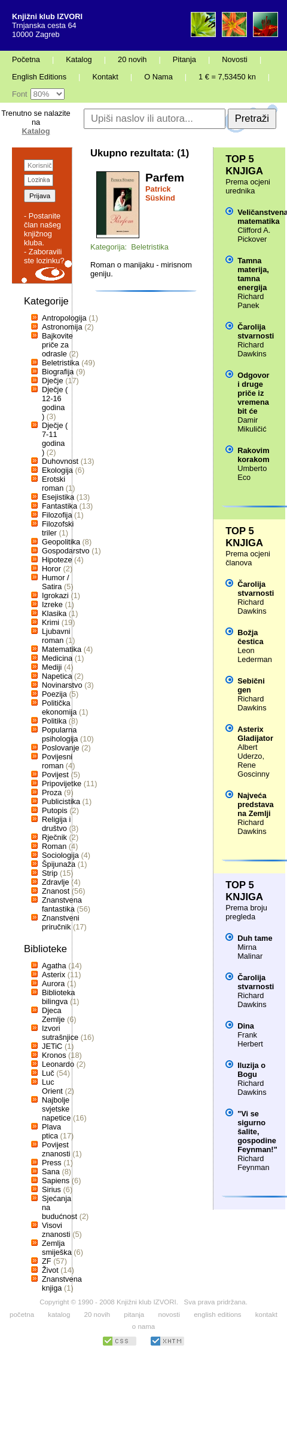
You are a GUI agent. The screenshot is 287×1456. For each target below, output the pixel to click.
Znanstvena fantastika (62, 904)
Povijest (55, 774)
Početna (26, 59)
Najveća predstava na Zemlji (255, 804)
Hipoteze (57, 559)
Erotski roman (53, 483)
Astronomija (62, 326)
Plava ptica (51, 1131)
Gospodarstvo (66, 550)
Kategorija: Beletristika (129, 246)
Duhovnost (60, 461)
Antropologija (64, 317)
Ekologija (57, 470)
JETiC (52, 1046)
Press (52, 1162)
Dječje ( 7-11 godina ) (55, 439)
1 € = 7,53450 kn (227, 76)
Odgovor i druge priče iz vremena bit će (253, 393)
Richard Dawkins (251, 349)
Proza (52, 792)
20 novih (132, 59)
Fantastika (59, 505)
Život (50, 1270)
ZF (46, 1261)
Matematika (61, 649)
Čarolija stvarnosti (255, 331)
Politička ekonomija (59, 707)
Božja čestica (250, 637)
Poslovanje (61, 747)
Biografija (58, 371)
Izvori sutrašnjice (60, 1033)
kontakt (266, 1314)
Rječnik (54, 837)
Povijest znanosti (56, 1149)
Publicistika (61, 801)
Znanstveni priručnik (61, 922)
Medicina (57, 658)
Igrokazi (55, 595)
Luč (48, 1073)
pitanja (134, 1314)
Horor (51, 568)
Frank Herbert (250, 1039)
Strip (49, 873)
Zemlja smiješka (57, 1248)
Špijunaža (58, 864)
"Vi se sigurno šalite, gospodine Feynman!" (257, 1131)
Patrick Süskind (160, 193)
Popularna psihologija (60, 734)
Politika (54, 720)
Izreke (52, 604)
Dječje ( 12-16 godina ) (55, 403)
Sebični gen (251, 685)
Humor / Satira (55, 582)
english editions (217, 1314)
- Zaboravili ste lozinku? (44, 256)
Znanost (55, 890)
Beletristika (61, 362)
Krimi (50, 622)
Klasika (54, 613)
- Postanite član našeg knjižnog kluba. (42, 229)
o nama (143, 1326)
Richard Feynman (253, 1163)
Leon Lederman (254, 655)
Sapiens (55, 1180)
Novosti (235, 59)
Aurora (53, 983)
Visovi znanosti (56, 1230)
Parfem (164, 177)
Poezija (54, 693)
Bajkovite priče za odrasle (57, 344)
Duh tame (254, 938)
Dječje (52, 380)
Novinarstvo (62, 685)
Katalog (78, 59)
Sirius (51, 1189)
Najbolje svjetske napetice (56, 1108)
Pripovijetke (61, 783)
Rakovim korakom (253, 455)
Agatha (54, 965)
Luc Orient (52, 1086)
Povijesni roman (57, 761)
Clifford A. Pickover (253, 235)
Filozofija (57, 514)
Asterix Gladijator (255, 734)
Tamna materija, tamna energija (253, 274)
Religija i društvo (56, 824)
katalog (59, 1314)
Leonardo (58, 1064)
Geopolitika (61, 541)
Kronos (54, 1055)
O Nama (158, 76)
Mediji (52, 667)
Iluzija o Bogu (251, 1070)
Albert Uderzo (249, 752)
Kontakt (105, 76)
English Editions (39, 76)
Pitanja (184, 59)
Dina (245, 1025)
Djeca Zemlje (53, 1015)
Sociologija (60, 855)
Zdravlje (55, 882)
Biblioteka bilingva (58, 997)
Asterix (53, 974)
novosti (169, 1314)
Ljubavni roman (56, 636)
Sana (51, 1171)
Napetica (57, 676)
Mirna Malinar (249, 952)
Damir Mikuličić (251, 424)
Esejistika (58, 496)
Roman (54, 846)
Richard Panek (250, 301)
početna (22, 1314)
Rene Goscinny (253, 769)
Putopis (55, 810)
